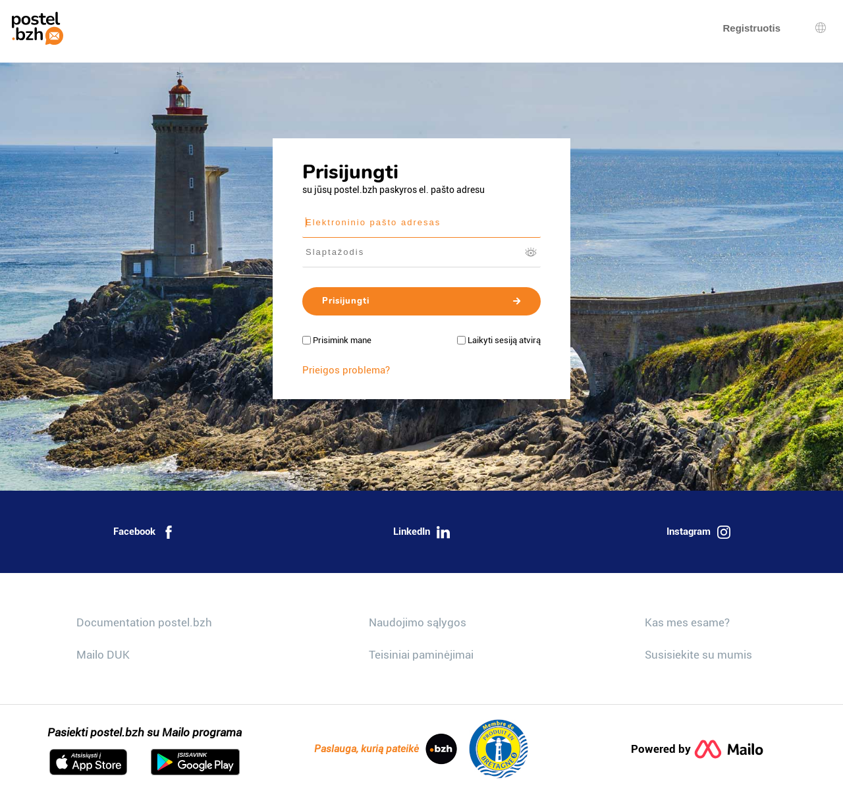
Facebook (144, 532)
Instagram (698, 532)
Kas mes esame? (687, 622)
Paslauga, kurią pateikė (385, 749)
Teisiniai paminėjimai (421, 654)
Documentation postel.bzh (144, 622)
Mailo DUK (103, 654)
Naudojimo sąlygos (417, 622)
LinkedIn (421, 532)
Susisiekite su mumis (698, 654)
